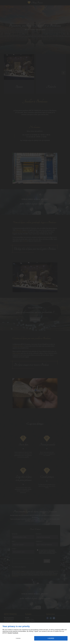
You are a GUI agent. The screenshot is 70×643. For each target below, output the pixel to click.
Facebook (15, 633)
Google (10, 633)
